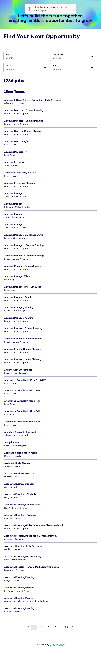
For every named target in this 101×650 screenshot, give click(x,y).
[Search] (26, 58)
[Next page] (72, 627)
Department (58, 54)
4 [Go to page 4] (55, 627)
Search (9, 54)
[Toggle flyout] (92, 56)
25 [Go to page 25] (66, 627)
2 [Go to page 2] (41, 627)
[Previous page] (28, 627)
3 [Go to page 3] (48, 627)
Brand (55, 65)
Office (8, 65)
